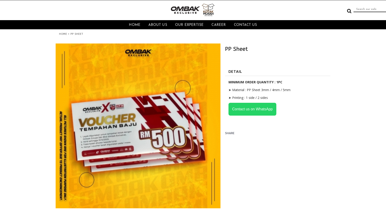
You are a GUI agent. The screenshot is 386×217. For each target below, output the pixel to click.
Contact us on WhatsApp (252, 109)
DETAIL (235, 71)
